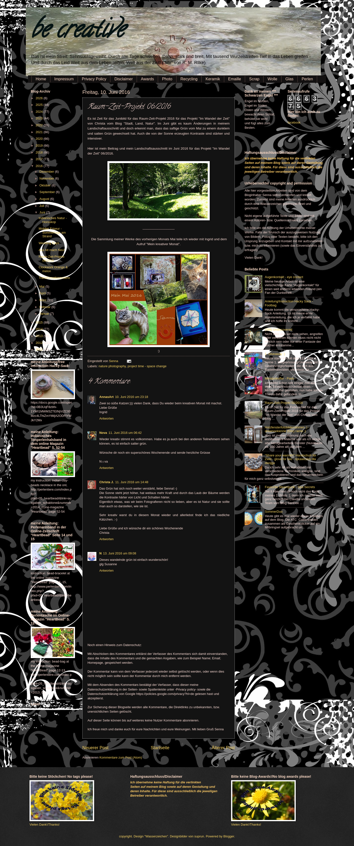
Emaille (234, 79)
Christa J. (106, 482)
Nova (103, 433)
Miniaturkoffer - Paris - (280, 378)
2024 (40, 111)
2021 (40, 132)
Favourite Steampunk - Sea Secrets (290, 487)
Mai (42, 286)
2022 (40, 125)
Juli (42, 206)
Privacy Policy (94, 79)
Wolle (272, 79)
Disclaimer (123, 79)
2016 (40, 166)
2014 (40, 329)
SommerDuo (273, 511)
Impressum (64, 79)
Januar (44, 313)
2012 (40, 343)
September (47, 192)
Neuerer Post (95, 747)
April (42, 293)
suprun (199, 836)
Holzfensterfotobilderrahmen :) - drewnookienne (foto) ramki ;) (287, 429)
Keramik (213, 79)
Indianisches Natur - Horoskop (53, 220)
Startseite (160, 747)
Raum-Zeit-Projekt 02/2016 (284, 403)
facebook (294, 122)
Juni (42, 212)
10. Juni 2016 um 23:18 (131, 397)
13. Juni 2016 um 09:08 (119, 553)
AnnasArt (106, 397)
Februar (45, 307)
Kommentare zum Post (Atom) (120, 757)
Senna (114, 361)
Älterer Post (223, 747)
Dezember (47, 171)
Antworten (106, 418)
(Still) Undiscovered (278, 329)
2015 (40, 322)
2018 (40, 152)
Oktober (45, 185)
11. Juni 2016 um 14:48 (131, 482)
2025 (40, 105)
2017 (40, 159)
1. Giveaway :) (275, 354)
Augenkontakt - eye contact (284, 277)
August (44, 199)
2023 (40, 118)
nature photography (112, 366)
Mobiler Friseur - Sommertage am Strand (52, 232)
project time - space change (147, 366)
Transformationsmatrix (54, 278)
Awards (147, 79)
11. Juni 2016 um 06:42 (125, 433)
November (47, 178)
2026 (40, 98)
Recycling (188, 79)
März (43, 300)
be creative (77, 32)
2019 (40, 145)
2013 (40, 336)
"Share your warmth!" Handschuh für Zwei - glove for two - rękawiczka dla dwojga (290, 459)
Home (41, 79)
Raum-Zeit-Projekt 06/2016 (51, 258)
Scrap (254, 79)
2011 (40, 349)
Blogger (228, 836)
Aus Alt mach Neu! (52, 250)
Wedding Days (49, 243)
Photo (167, 79)
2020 (40, 139)
